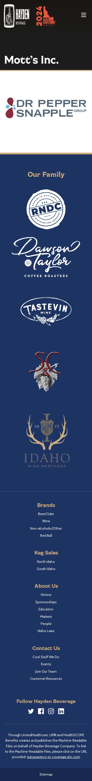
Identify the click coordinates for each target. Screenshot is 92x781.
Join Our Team (46, 671)
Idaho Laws (46, 631)
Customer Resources (46, 678)
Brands (46, 505)
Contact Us (46, 648)
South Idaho (46, 569)
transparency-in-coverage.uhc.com (53, 757)
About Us (46, 586)
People (46, 623)
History (46, 594)
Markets (46, 616)
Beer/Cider (46, 514)
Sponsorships (46, 602)
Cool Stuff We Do (46, 657)
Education (46, 609)
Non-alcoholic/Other (46, 528)
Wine (46, 521)
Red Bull (46, 535)
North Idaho (46, 561)
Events (46, 664)
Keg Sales (46, 552)
